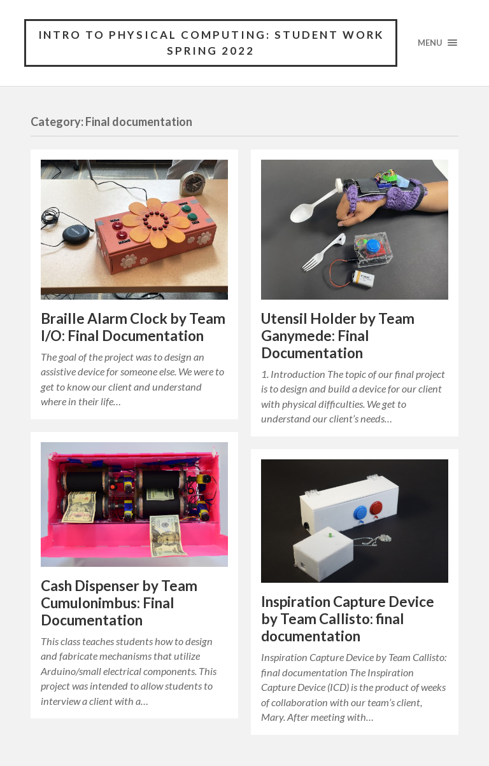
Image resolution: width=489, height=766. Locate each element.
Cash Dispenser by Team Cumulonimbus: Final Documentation (119, 603)
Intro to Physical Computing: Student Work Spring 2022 (211, 43)
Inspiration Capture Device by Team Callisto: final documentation (347, 619)
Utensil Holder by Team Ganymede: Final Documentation (338, 335)
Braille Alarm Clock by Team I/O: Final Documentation (133, 327)
